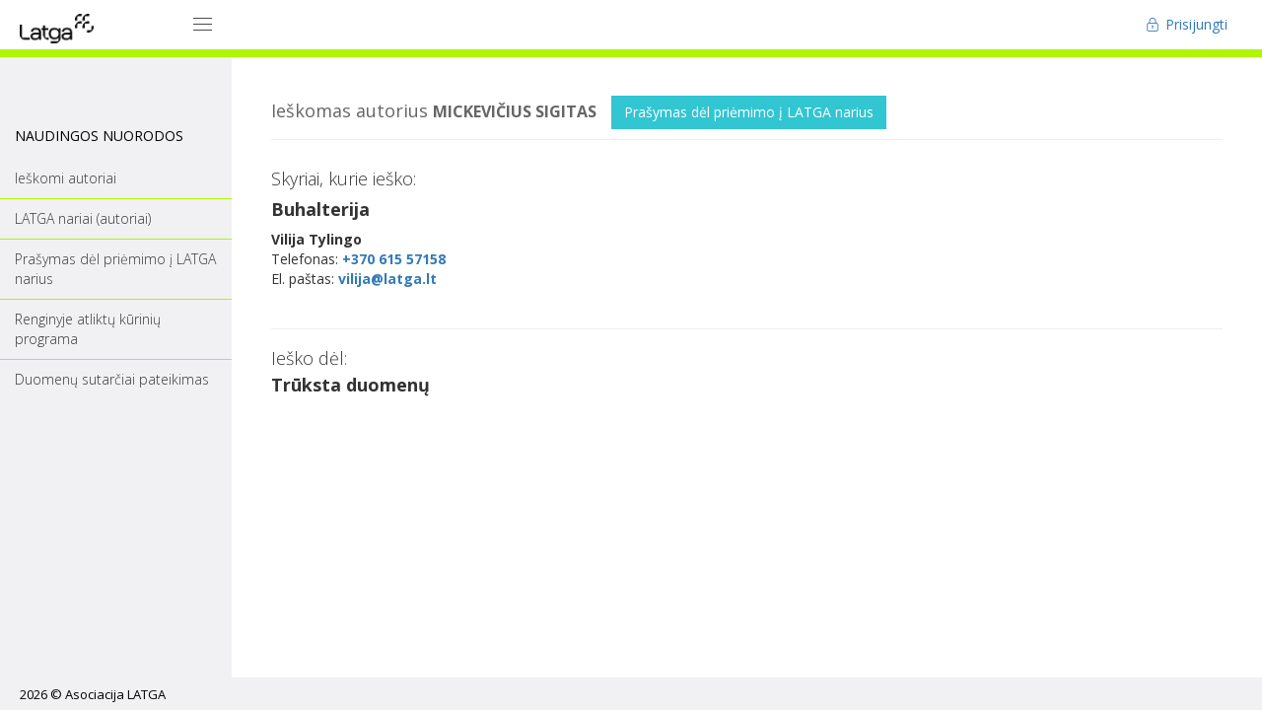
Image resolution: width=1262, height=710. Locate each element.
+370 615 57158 (394, 258)
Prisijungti (1186, 24)
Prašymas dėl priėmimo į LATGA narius (749, 112)
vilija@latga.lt (387, 278)
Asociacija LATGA (115, 694)
